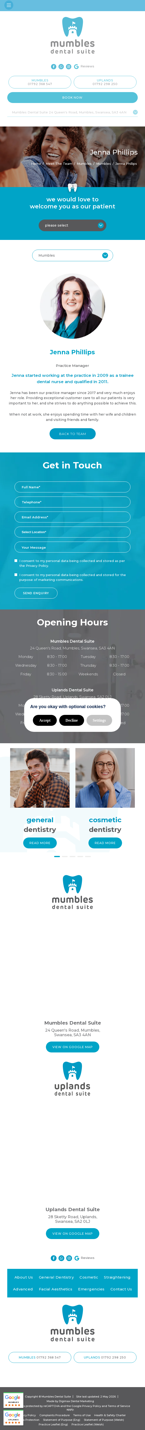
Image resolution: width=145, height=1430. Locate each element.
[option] (40, 803)
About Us (23, 1277)
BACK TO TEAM (72, 434)
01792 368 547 (40, 84)
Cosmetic (89, 1277)
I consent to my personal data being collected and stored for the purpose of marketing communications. (72, 577)
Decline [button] (71, 720)
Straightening (117, 1277)
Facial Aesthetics (55, 1289)
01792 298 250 (105, 84)
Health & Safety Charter (110, 1415)
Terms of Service (119, 1406)
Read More (40, 843)
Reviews (83, 67)
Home (36, 163)
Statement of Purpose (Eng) (61, 1420)
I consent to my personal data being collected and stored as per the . (72, 563)
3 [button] (72, 857)
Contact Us (121, 1289)
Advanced (23, 1289)
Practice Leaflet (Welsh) (88, 1424)
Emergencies (91, 1289)
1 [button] (57, 857)
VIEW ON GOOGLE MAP (72, 1047)
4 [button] (80, 857)
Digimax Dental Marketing (76, 1401)
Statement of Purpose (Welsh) (104, 1420)
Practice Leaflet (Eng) (53, 1424)
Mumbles (103, 163)
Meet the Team (59, 163)
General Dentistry (56, 1277)
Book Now (72, 97)
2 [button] (65, 857)
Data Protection (28, 1420)
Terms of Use (82, 1415)
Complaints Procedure (54, 1415)
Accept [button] (45, 720)
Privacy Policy (37, 566)
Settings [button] (99, 720)
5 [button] (88, 857)
